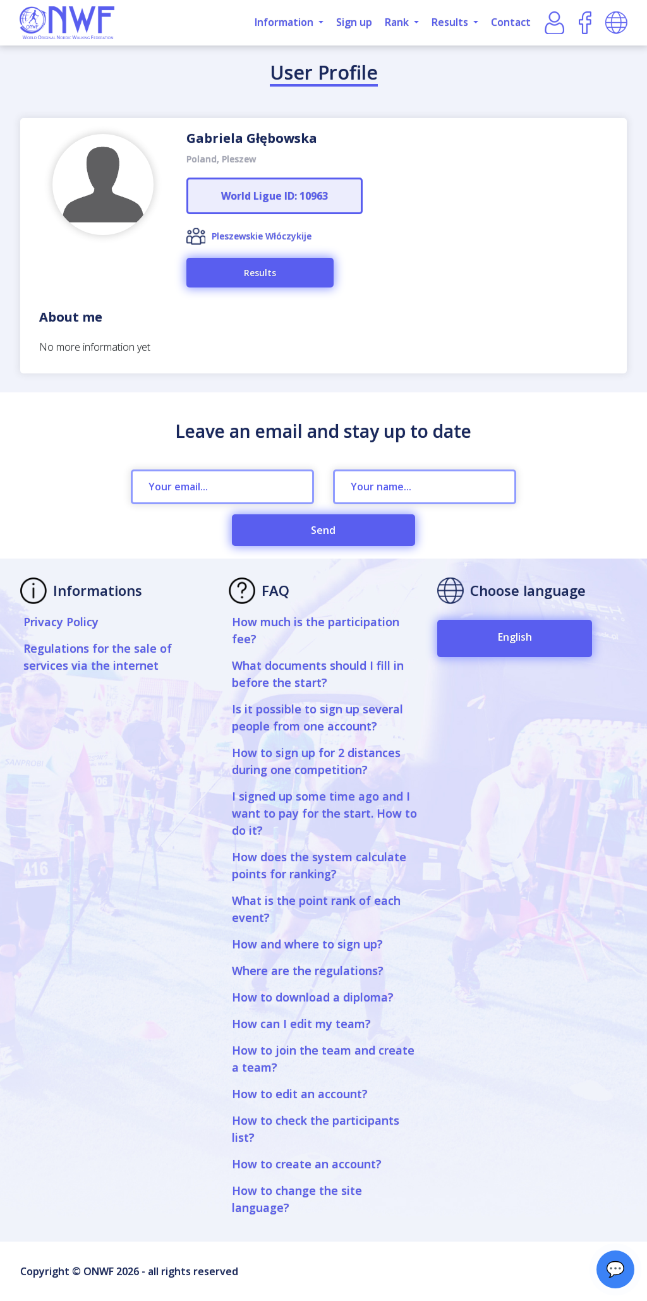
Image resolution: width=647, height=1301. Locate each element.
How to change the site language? (297, 1199)
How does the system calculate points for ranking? (319, 865)
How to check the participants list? (315, 1129)
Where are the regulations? (308, 970)
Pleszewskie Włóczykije (261, 236)
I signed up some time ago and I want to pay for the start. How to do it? (324, 813)
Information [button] (285, 22)
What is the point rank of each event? (316, 909)
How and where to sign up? (307, 944)
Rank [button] (398, 22)
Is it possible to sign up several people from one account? (317, 717)
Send (323, 530)
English (515, 637)
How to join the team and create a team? (323, 1059)
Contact (511, 22)
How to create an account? (307, 1163)
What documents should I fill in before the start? (318, 674)
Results (260, 273)
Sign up (354, 22)
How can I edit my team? (301, 1023)
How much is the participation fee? (315, 630)
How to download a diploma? (313, 997)
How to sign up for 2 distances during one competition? (316, 761)
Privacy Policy (61, 621)
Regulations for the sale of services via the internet (97, 657)
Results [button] (451, 22)
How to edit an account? (300, 1093)
